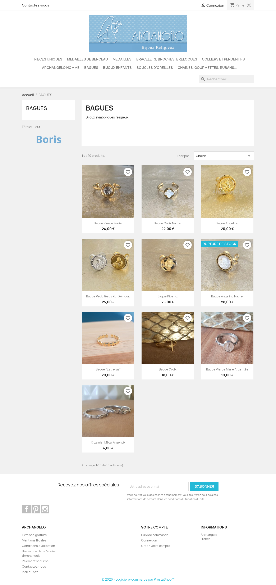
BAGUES (91, 67)
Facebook (26, 509)
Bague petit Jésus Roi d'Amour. (108, 296)
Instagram (45, 509)
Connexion (149, 540)
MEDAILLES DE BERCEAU (87, 59)
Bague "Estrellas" (108, 369)
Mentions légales (34, 540)
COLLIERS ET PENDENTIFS (223, 59)
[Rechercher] (226, 79)
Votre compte (154, 527)
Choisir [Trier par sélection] (224, 155)
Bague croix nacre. (167, 223)
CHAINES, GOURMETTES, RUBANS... (207, 67)
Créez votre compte (155, 546)
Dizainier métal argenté (108, 442)
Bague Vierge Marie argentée (227, 369)
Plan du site (30, 572)
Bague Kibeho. (167, 296)
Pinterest (36, 509)
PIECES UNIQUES (48, 59)
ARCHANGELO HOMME (60, 67)
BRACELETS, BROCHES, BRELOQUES (166, 59)
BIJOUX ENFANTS (117, 67)
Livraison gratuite (34, 535)
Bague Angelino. (227, 223)
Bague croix (167, 369)
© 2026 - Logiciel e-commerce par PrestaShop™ (138, 579)
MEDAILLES (122, 59)
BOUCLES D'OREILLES (155, 67)
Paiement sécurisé (35, 561)
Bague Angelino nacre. (227, 296)
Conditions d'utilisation (38, 546)
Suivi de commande (155, 535)
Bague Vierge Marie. (108, 223)
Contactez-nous (35, 5)
